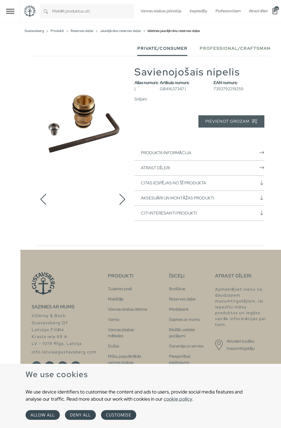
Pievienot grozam (231, 122)
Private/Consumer (162, 48)
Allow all (43, 415)
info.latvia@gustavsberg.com (64, 352)
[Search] (45, 11)
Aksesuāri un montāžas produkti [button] (202, 198)
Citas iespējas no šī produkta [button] (202, 183)
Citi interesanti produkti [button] (202, 213)
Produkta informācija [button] (202, 152)
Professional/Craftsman (235, 48)
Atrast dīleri (202, 168)
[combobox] (93, 11)
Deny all (80, 415)
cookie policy (178, 399)
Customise (118, 415)
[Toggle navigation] (10, 11)
